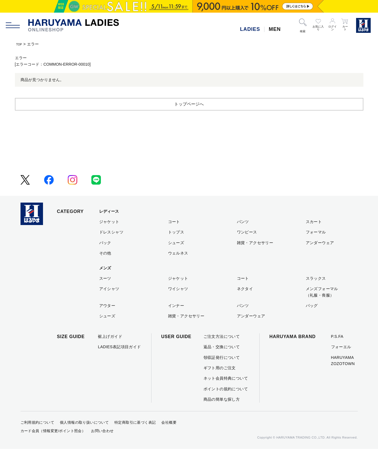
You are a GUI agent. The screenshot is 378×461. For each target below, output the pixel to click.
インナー (176, 317)
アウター (107, 317)
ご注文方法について (221, 348)
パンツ (243, 233)
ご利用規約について (38, 434)
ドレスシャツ (111, 244)
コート (174, 233)
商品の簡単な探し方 (221, 411)
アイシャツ (109, 301)
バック (105, 255)
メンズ (105, 280)
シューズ (176, 255)
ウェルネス (178, 265)
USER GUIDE (176, 348)
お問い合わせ (102, 443)
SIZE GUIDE (71, 348)
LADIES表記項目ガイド (119, 359)
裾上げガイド (110, 348)
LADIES (250, 29)
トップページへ (189, 115)
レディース (109, 223)
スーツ (105, 290)
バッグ (312, 317)
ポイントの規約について (225, 401)
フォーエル (341, 359)
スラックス (316, 290)
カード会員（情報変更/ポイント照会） (53, 443)
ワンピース (247, 244)
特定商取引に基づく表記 (135, 434)
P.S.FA (337, 348)
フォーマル (316, 244)
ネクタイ (245, 301)
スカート (314, 233)
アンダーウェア (320, 255)
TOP (20, 44)
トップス (176, 244)
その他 (105, 265)
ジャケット (109, 233)
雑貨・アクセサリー (255, 255)
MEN (275, 29)
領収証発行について (221, 369)
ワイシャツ (178, 301)
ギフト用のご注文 (219, 380)
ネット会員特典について (225, 390)
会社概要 (168, 434)
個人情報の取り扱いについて (84, 434)
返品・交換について (221, 359)
